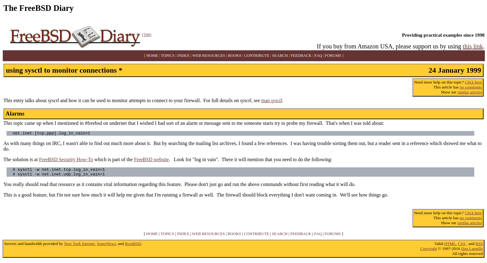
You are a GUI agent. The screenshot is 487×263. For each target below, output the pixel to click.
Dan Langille (472, 251)
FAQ (318, 55)
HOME (152, 55)
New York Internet (79, 246)
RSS (479, 246)
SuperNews (106, 246)
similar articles (469, 92)
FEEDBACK (301, 55)
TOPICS (168, 55)
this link (473, 46)
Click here (473, 82)
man (271, 100)
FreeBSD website (151, 160)
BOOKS (234, 55)
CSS (462, 246)
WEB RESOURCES (208, 55)
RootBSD (133, 246)
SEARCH (280, 55)
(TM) (146, 34)
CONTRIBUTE (256, 55)
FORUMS (333, 55)
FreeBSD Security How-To (66, 160)
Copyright (428, 251)
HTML (450, 246)
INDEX (183, 55)
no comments (471, 87)
